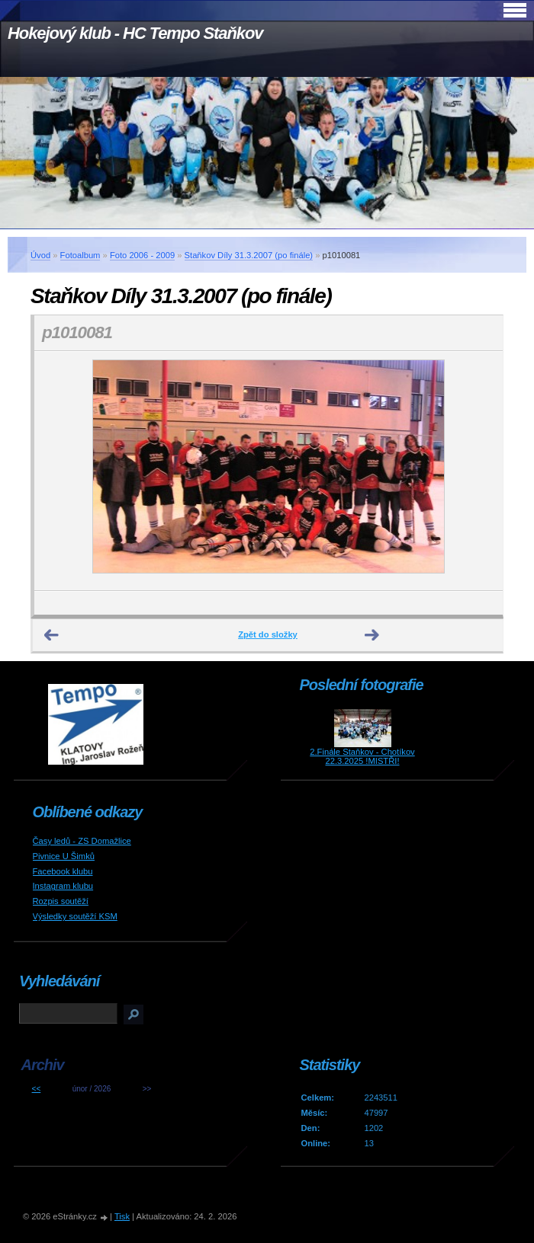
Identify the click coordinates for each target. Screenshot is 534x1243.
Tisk (122, 1216)
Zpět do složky (268, 634)
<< (36, 1089)
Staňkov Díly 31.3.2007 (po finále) (249, 255)
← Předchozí (51, 635)
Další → (372, 635)
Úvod (40, 255)
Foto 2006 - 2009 (142, 255)
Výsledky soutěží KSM (75, 916)
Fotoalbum (80, 255)
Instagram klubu (63, 885)
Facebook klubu (63, 871)
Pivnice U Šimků (64, 856)
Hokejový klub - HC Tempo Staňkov (135, 33)
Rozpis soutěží (60, 901)
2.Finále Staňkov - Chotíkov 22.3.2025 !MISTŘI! (362, 756)
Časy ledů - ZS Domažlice (82, 840)
